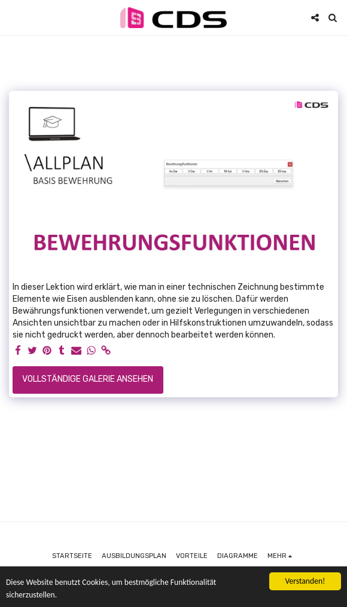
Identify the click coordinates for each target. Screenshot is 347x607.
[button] (13, 17)
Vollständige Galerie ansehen (87, 379)
